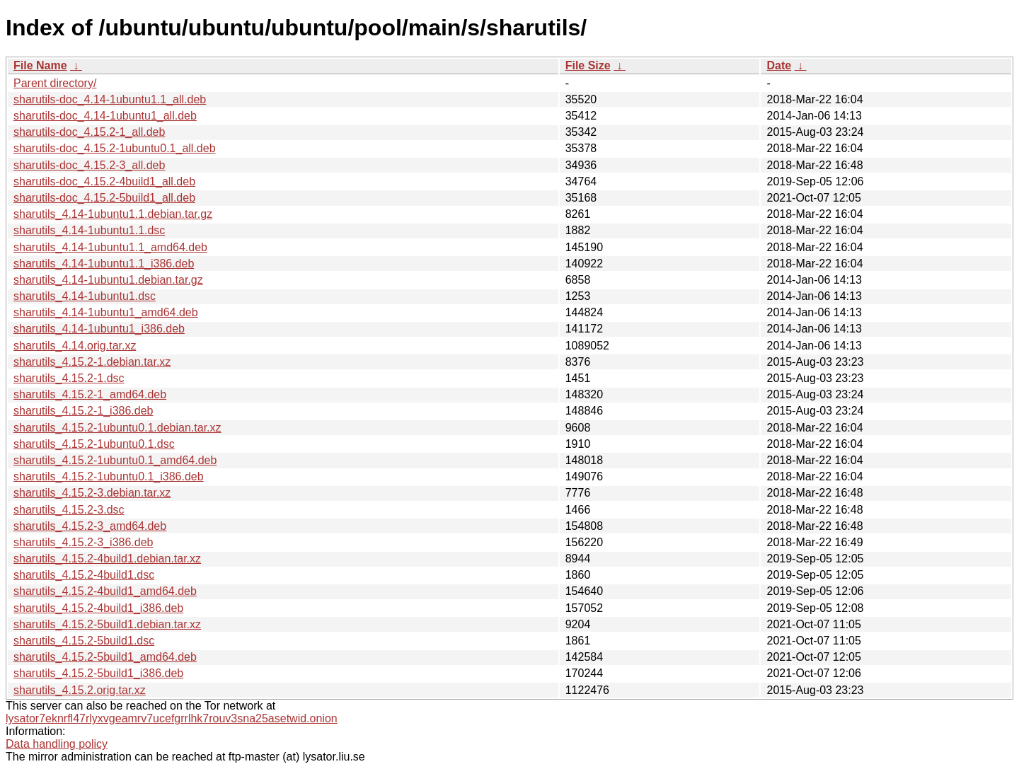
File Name (40, 65)
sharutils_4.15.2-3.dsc (69, 510)
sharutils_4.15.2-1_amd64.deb (89, 394)
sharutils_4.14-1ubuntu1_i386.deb (99, 329)
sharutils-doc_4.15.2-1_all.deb (89, 132)
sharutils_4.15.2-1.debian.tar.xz (92, 362)
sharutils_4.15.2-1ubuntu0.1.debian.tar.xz (117, 428)
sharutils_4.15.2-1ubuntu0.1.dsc (94, 444)
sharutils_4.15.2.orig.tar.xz (79, 690)
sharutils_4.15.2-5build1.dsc (83, 641)
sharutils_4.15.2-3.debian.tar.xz (92, 493)
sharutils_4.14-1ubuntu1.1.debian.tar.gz (112, 214)
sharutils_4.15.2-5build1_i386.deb (98, 673)
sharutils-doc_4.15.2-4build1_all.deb (104, 181)
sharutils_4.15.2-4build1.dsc (83, 575)
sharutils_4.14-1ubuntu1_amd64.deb (105, 312)
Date (778, 65)
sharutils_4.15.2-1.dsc (69, 378)
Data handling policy (57, 744)
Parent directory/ (54, 83)
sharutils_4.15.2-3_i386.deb (83, 542)
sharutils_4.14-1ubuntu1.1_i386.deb (103, 264)
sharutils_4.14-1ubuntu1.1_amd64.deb (110, 247)
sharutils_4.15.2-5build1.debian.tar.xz (107, 624)
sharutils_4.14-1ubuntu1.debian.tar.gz (108, 280)
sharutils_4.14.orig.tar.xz (74, 346)
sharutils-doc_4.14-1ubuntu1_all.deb (105, 116)
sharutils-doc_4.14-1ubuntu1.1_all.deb (109, 99)
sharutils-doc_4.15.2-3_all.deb (89, 165)
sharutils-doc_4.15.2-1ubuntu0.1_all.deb (114, 148)
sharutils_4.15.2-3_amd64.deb (89, 526)
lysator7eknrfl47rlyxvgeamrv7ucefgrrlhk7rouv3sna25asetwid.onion (172, 718)
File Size (588, 65)
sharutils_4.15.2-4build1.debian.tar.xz (107, 559)
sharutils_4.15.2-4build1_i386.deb (98, 608)
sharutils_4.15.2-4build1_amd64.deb (105, 591)
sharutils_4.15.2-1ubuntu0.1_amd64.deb (115, 460)
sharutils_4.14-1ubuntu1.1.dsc (89, 230)
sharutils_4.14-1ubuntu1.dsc (84, 296)
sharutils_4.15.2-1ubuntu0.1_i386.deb (108, 476)
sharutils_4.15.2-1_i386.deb (83, 411)
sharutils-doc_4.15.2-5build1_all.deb (104, 198)
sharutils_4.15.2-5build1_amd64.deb (105, 657)
